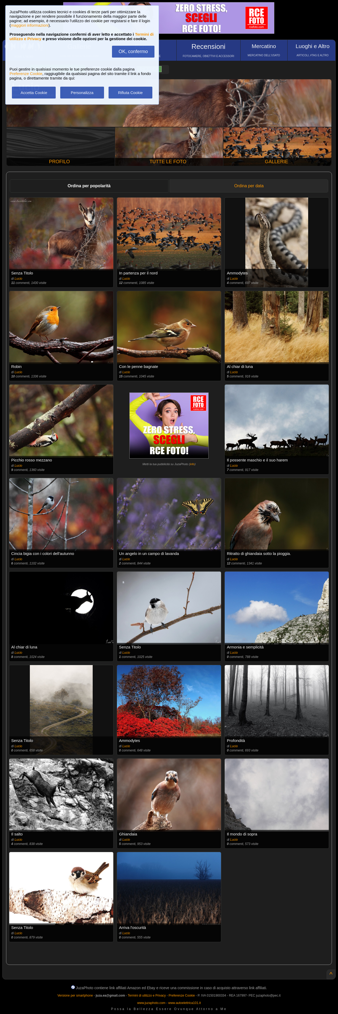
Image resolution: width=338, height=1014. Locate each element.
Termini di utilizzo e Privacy (147, 995)
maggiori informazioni (30, 25)
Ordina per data (249, 186)
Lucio (18, 279)
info (192, 464)
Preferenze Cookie (26, 73)
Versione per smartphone (75, 995)
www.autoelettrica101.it (184, 1003)
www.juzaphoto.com (151, 1003)
